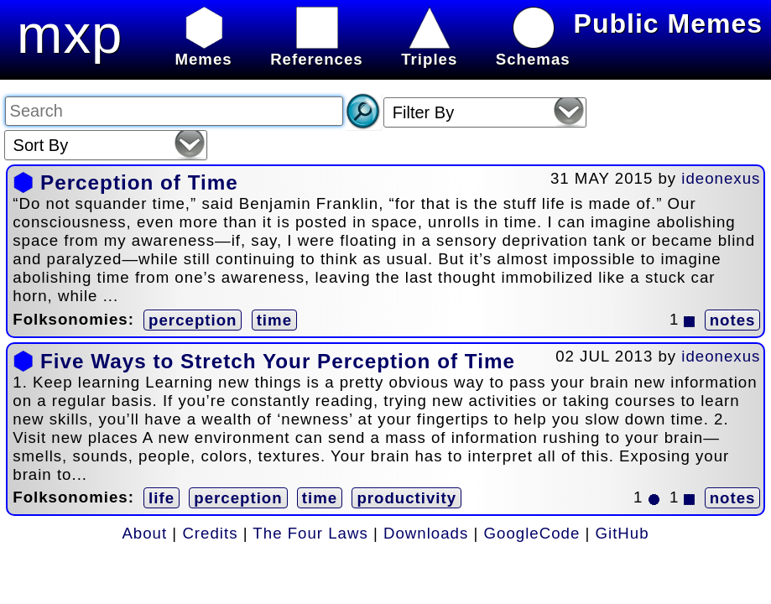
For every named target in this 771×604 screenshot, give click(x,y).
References (316, 50)
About (144, 533)
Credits (209, 533)
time (274, 320)
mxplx (90, 34)
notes (733, 320)
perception (192, 320)
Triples (429, 50)
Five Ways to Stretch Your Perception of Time (277, 361)
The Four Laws (310, 533)
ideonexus (720, 178)
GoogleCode (532, 533)
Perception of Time (139, 182)
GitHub (622, 533)
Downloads (425, 533)
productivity (406, 498)
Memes (203, 50)
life (161, 498)
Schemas (533, 50)
